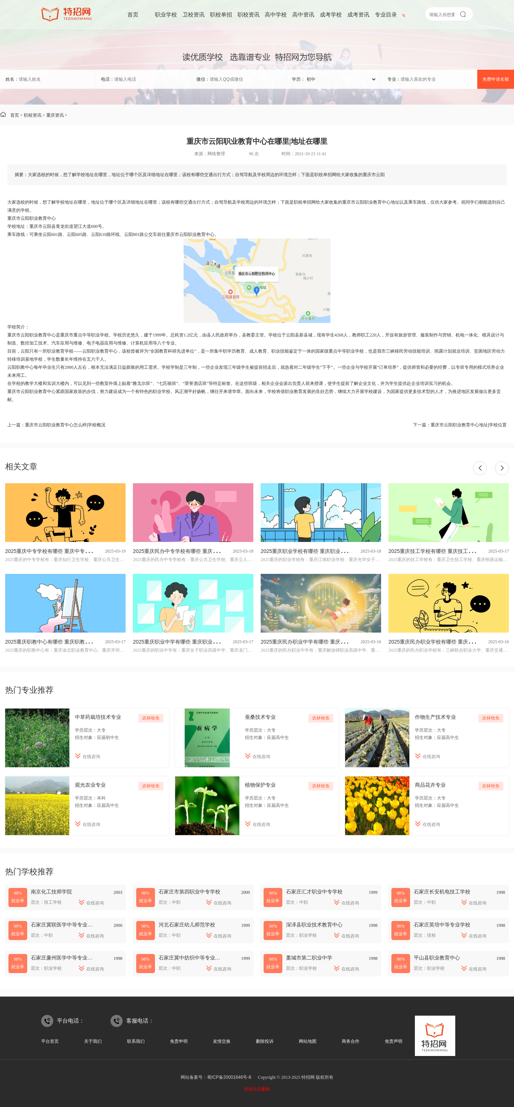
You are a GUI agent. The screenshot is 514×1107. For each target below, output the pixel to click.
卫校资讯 (193, 14)
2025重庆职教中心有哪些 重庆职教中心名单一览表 (63, 642)
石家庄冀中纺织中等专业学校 (192, 958)
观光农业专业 (90, 785)
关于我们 (93, 1041)
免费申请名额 (495, 79)
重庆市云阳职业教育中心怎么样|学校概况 (65, 424)
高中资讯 (303, 14)
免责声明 (393, 1041)
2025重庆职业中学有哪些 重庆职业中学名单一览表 (191, 642)
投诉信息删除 (257, 1089)
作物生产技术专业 (435, 717)
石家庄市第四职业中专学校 (189, 892)
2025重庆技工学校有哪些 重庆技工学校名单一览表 (446, 551)
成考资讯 (358, 14)
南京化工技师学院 (51, 892)
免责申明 (179, 1041)
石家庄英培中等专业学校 (442, 925)
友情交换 (222, 1041)
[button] (480, 468)
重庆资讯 (55, 115)
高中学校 (276, 14)
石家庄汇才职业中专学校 (314, 892)
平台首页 (50, 1041)
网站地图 (307, 1041)
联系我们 (136, 1041)
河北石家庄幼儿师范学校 (187, 925)
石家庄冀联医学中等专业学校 (64, 925)
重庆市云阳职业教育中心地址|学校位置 (469, 424)
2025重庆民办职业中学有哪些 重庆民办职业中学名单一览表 (329, 642)
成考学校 (331, 14)
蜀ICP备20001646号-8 (229, 1077)
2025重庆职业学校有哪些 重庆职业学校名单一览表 (318, 551)
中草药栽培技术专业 (98, 717)
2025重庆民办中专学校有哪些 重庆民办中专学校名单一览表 (201, 551)
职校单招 (221, 14)
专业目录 (386, 14)
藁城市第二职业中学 (309, 958)
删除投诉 (265, 1041)
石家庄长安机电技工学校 (442, 892)
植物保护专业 (260, 785)
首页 (132, 14)
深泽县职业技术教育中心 (314, 925)
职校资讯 (249, 14)
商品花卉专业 (430, 785)
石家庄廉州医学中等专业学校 (64, 958)
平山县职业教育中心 (437, 958)
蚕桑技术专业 (260, 717)
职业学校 (166, 14)
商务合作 (350, 1041)
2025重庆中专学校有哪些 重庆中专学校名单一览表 (63, 551)
